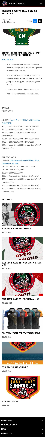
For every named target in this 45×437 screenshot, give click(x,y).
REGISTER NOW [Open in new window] (8, 59)
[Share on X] (40, 21)
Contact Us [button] (6, 433)
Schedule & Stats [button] (9, 425)
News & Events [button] (8, 420)
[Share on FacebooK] (35, 21)
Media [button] (3, 429)
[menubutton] (41, 3)
